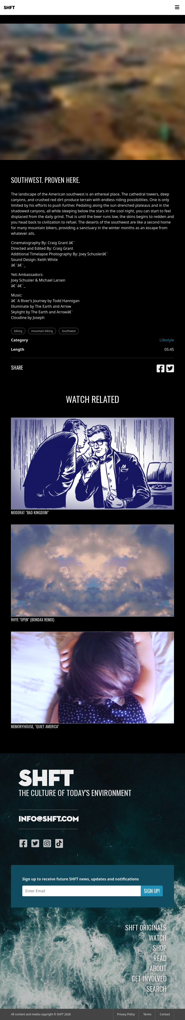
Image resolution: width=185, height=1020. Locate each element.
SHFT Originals (145, 927)
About (158, 968)
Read (159, 958)
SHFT (9, 7)
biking (18, 331)
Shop (159, 948)
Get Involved (149, 978)
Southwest (69, 331)
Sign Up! (152, 890)
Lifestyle (166, 340)
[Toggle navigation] (177, 7)
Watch (157, 938)
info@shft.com (48, 819)
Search (156, 989)
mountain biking (42, 331)
